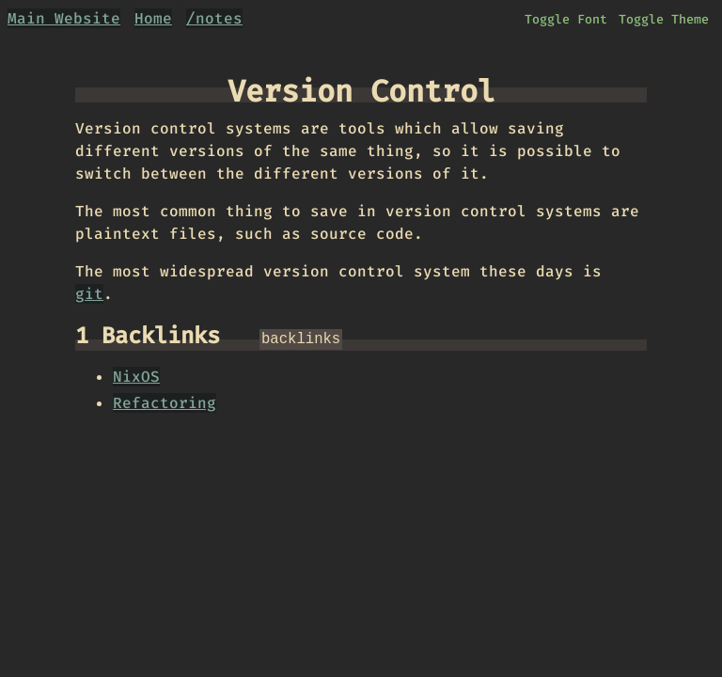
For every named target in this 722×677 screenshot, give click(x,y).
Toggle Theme (664, 19)
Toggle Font (566, 19)
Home (153, 18)
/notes (214, 18)
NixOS (136, 375)
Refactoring (164, 401)
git (89, 294)
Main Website (64, 18)
